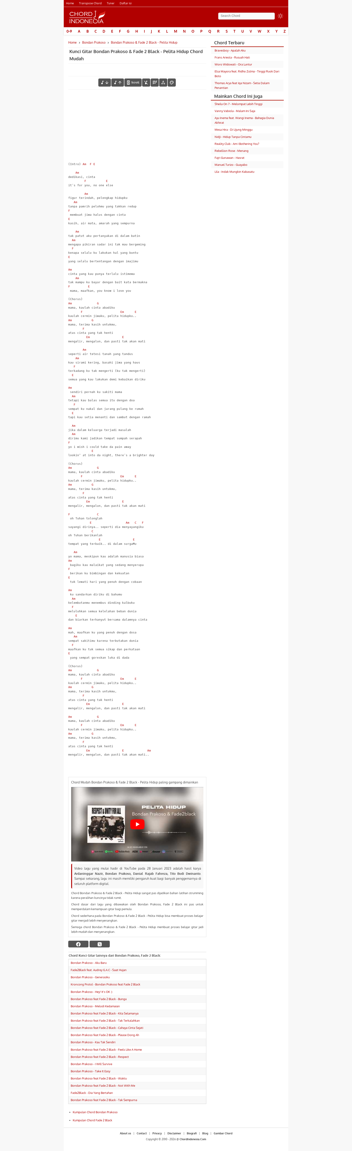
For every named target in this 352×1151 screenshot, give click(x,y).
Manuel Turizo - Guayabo (231, 164)
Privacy (157, 1133)
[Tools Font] (163, 83)
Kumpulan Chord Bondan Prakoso (95, 1112)
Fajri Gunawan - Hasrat (229, 157)
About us (125, 1133)
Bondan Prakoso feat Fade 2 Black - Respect (100, 1057)
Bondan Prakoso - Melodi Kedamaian (95, 1006)
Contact (142, 1133)
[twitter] (100, 944)
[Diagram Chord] (155, 83)
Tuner (110, 3)
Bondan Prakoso (94, 42)
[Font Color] (172, 83)
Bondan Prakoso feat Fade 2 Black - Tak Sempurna (104, 1100)
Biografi (192, 1133)
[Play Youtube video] (137, 824)
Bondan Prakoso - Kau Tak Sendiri (93, 1042)
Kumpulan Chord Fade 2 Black (92, 1120)
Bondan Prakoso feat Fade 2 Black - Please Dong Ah (105, 1035)
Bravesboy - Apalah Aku (230, 50)
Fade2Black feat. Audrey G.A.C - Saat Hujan (99, 970)
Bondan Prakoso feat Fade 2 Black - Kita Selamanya (105, 1013)
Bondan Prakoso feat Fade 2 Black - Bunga (99, 999)
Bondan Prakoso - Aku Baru (89, 963)
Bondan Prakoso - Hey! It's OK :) (91, 992)
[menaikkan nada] (117, 83)
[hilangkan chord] (146, 83)
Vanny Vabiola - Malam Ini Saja (235, 111)
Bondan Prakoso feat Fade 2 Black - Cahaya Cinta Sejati (107, 1028)
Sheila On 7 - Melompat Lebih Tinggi (238, 104)
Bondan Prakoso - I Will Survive (91, 1064)
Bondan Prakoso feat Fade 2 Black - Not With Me (103, 1085)
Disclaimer (174, 1133)
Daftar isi (126, 3)
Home (70, 3)
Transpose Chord (90, 3)
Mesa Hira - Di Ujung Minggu (234, 129)
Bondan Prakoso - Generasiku (90, 977)
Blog (205, 1133)
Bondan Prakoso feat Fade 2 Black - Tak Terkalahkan (105, 1020)
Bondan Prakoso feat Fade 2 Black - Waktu (99, 1078)
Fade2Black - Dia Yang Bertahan (92, 1093)
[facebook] (78, 944)
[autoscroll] (133, 83)
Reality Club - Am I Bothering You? (237, 144)
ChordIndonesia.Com (193, 1139)
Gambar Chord (223, 1133)
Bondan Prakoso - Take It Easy (90, 1071)
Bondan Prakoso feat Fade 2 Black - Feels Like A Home (106, 1049)
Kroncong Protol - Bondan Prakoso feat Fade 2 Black (105, 984)
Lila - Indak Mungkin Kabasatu (234, 171)
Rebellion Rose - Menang (232, 151)
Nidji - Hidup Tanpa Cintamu (233, 137)
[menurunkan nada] (104, 83)
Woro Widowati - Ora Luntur (233, 64)
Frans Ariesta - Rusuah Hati (232, 57)
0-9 (69, 31)
